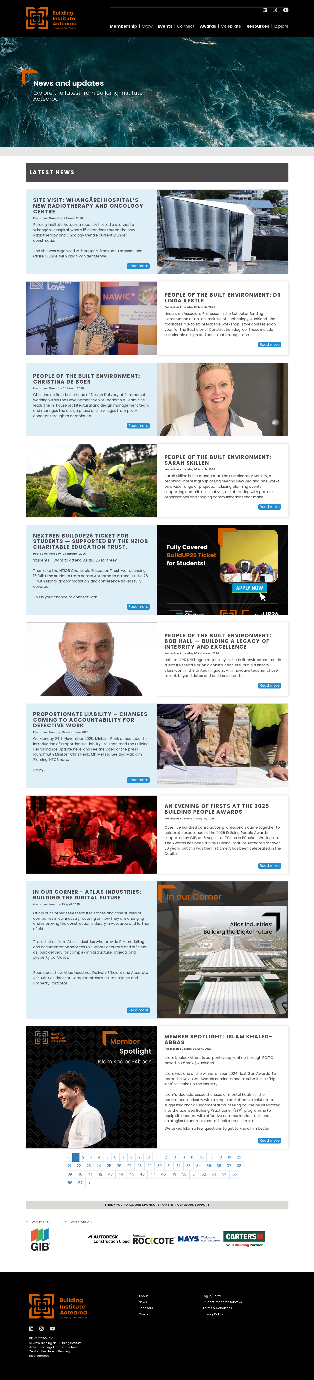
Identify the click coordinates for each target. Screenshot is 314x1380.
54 (224, 1174)
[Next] (89, 1183)
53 (214, 1174)
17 (211, 1157)
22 (79, 1165)
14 (183, 1157)
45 (131, 1174)
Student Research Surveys (222, 1302)
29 (149, 1165)
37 (229, 1165)
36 (219, 1165)
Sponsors (146, 1308)
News (143, 1302)
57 (80, 1182)
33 (188, 1165)
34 (198, 1165)
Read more (138, 266)
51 (194, 1174)
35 (209, 1165)
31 (169, 1165)
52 (204, 1174)
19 (229, 1157)
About (143, 1296)
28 (139, 1165)
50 (184, 1174)
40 (80, 1174)
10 (148, 1157)
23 (89, 1165)
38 (239, 1165)
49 (174, 1174)
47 (152, 1174)
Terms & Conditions (217, 1308)
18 (220, 1157)
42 (100, 1174)
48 (163, 1174)
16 (202, 1157)
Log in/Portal (212, 1296)
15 (192, 1157)
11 (157, 1157)
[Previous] (69, 1157)
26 (119, 1165)
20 (239, 1157)
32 (178, 1165)
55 (234, 1174)
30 (159, 1165)
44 (120, 1174)
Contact (145, 1314)
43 (110, 1174)
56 (70, 1182)
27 (129, 1165)
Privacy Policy (41, 1338)
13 (174, 1157)
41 (90, 1174)
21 (69, 1165)
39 (70, 1174)
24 (99, 1165)
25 (109, 1165)
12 (165, 1157)
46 (142, 1174)
